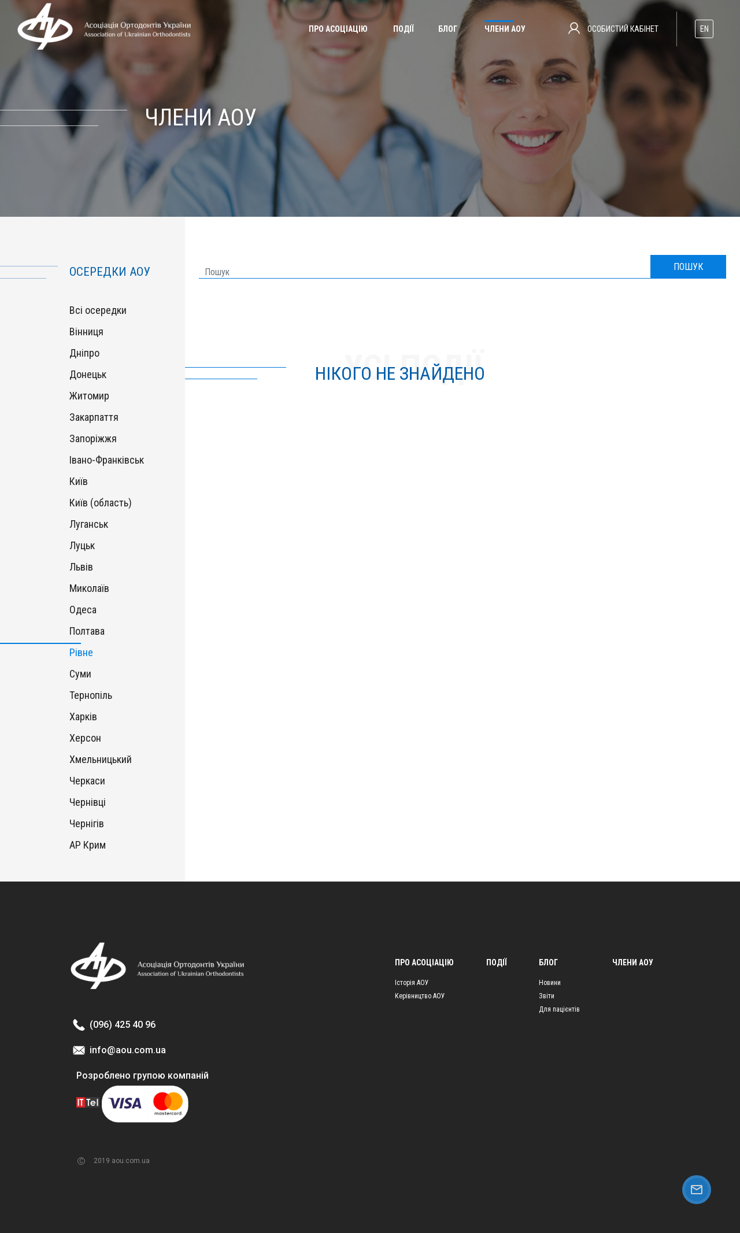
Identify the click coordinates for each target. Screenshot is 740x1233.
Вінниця (86, 331)
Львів (81, 567)
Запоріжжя (93, 438)
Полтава (87, 631)
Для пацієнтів (559, 1009)
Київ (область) (100, 503)
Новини (550, 983)
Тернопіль (90, 695)
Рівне (81, 652)
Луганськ (88, 524)
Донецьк (87, 374)
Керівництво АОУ (420, 996)
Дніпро (84, 353)
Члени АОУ (505, 29)
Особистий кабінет (613, 28)
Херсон (85, 738)
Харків (83, 716)
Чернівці (87, 802)
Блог (447, 29)
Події (403, 29)
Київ (78, 481)
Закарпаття (94, 417)
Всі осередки (98, 310)
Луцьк (82, 545)
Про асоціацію (338, 29)
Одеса (83, 609)
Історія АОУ (412, 983)
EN (704, 29)
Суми (80, 674)
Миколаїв (89, 588)
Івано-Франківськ (106, 460)
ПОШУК (688, 266)
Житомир (89, 396)
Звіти (546, 996)
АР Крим (87, 845)
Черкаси (87, 781)
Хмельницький (100, 759)
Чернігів (86, 823)
